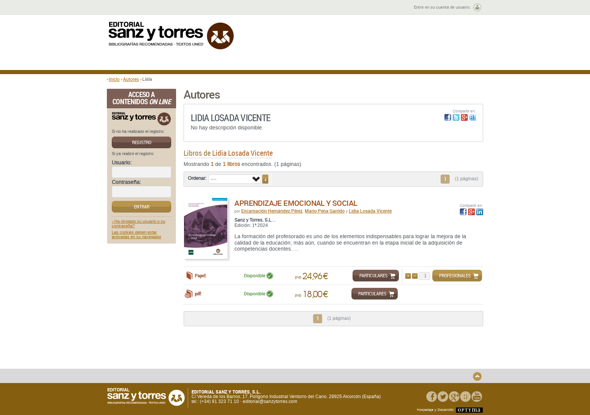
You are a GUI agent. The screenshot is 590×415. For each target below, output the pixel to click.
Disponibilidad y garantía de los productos (243, 357)
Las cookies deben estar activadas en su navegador (136, 234)
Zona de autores (127, 7)
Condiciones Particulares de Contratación (337, 363)
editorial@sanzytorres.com (270, 401)
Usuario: (122, 163)
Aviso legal (402, 361)
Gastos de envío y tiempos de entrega (159, 363)
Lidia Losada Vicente (370, 211)
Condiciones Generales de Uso (339, 355)
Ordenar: (197, 178)
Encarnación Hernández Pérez (272, 211)
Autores (131, 79)
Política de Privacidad (413, 355)
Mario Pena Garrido (325, 211)
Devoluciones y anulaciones (239, 365)
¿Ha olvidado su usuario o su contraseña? (138, 223)
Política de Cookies (410, 367)
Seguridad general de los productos (247, 371)
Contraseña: (126, 182)
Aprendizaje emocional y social (295, 203)
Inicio (114, 79)
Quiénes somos (145, 355)
